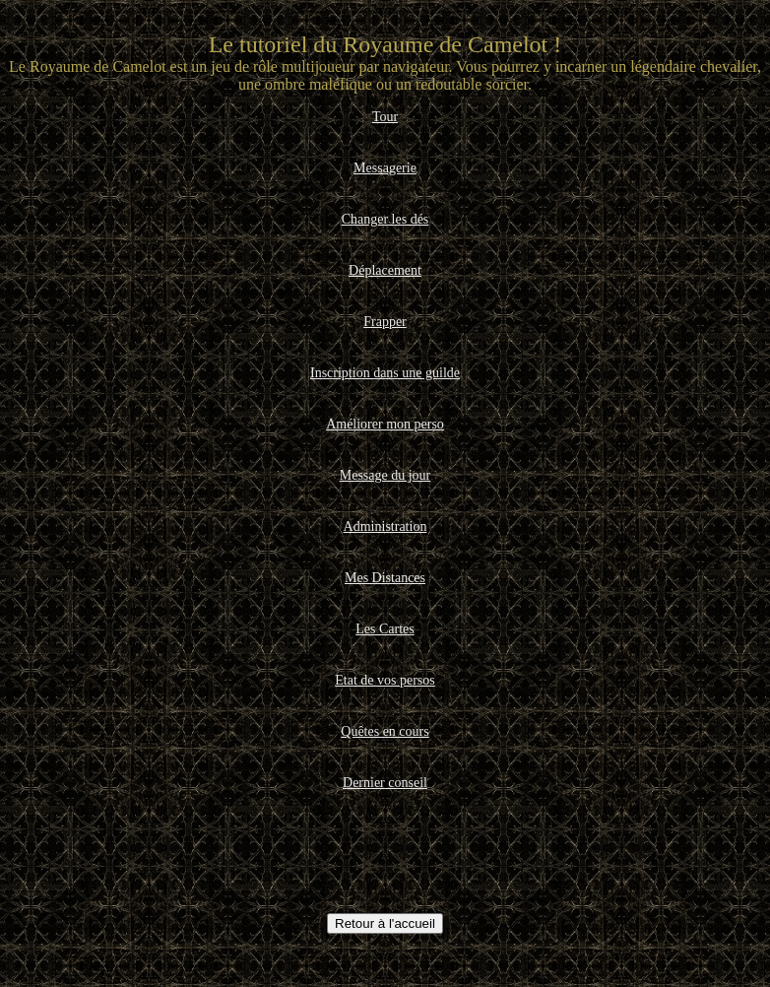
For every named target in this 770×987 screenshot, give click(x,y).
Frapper (385, 321)
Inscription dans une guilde (385, 372)
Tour (385, 116)
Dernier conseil (385, 782)
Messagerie (385, 168)
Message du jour (385, 475)
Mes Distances (385, 577)
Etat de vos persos (384, 680)
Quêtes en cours (384, 731)
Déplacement (385, 270)
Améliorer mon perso (385, 424)
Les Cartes (384, 629)
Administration (385, 526)
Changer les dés (385, 219)
